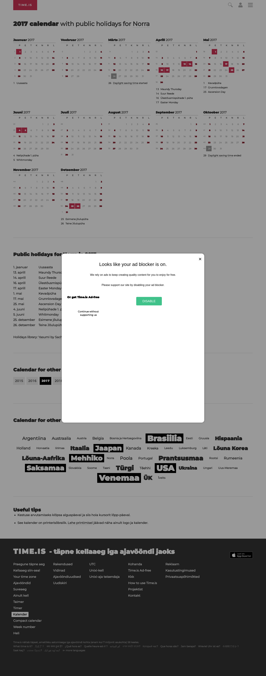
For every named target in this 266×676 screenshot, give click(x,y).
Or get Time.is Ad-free (83, 297)
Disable (149, 301)
